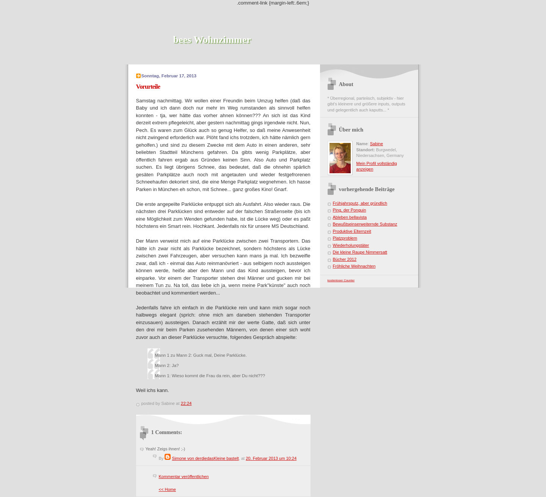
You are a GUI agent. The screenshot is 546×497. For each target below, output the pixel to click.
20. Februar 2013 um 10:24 (271, 458)
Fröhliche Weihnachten (354, 266)
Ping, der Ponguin (349, 210)
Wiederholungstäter (351, 245)
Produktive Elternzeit (352, 231)
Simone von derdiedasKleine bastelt (205, 458)
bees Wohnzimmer (212, 39)
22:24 (186, 403)
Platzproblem (345, 238)
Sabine (376, 143)
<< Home (167, 489)
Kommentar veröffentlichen (184, 476)
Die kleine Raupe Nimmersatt (360, 252)
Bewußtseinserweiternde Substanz (365, 224)
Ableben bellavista (350, 217)
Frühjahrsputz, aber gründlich (360, 203)
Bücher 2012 (345, 259)
